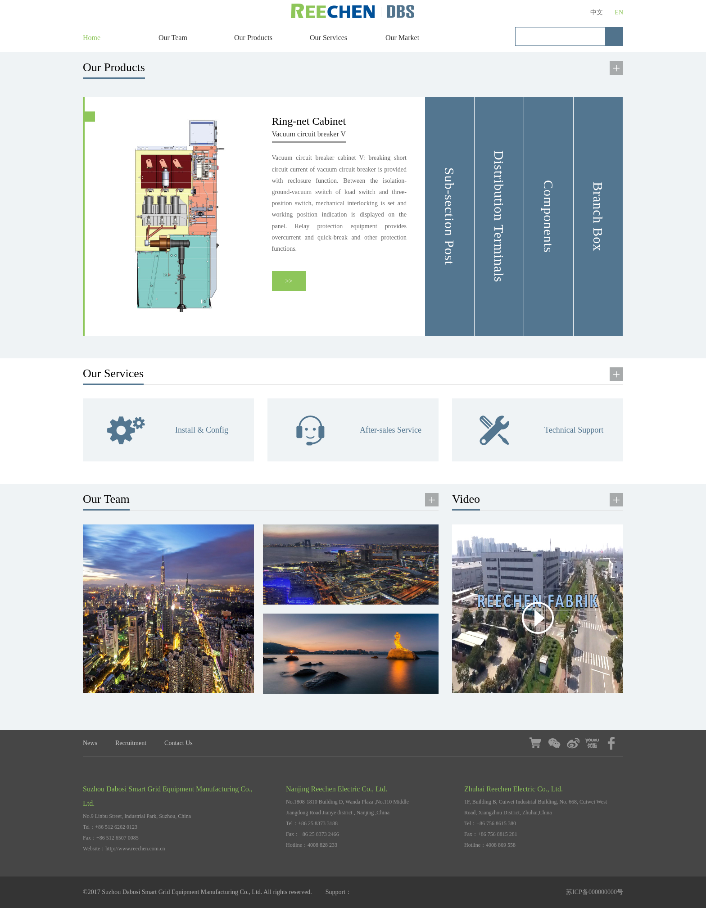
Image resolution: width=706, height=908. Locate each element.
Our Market (402, 37)
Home (91, 37)
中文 (596, 12)
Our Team (172, 37)
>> (289, 281)
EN (619, 12)
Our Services (328, 37)
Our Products (253, 37)
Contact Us (178, 743)
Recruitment (130, 743)
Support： (339, 892)
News (90, 743)
